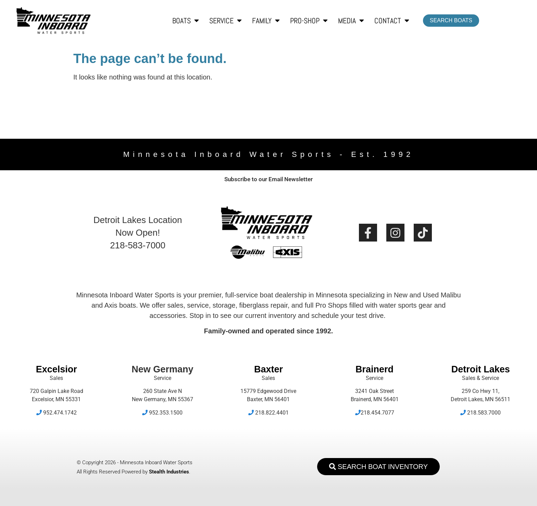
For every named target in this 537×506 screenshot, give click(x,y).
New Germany (162, 369)
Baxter (268, 369)
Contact (391, 20)
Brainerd (374, 369)
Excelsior (56, 369)
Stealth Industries (169, 472)
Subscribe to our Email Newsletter (268, 179)
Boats (185, 20)
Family (266, 20)
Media (351, 20)
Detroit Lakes (480, 369)
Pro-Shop (309, 20)
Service (225, 20)
